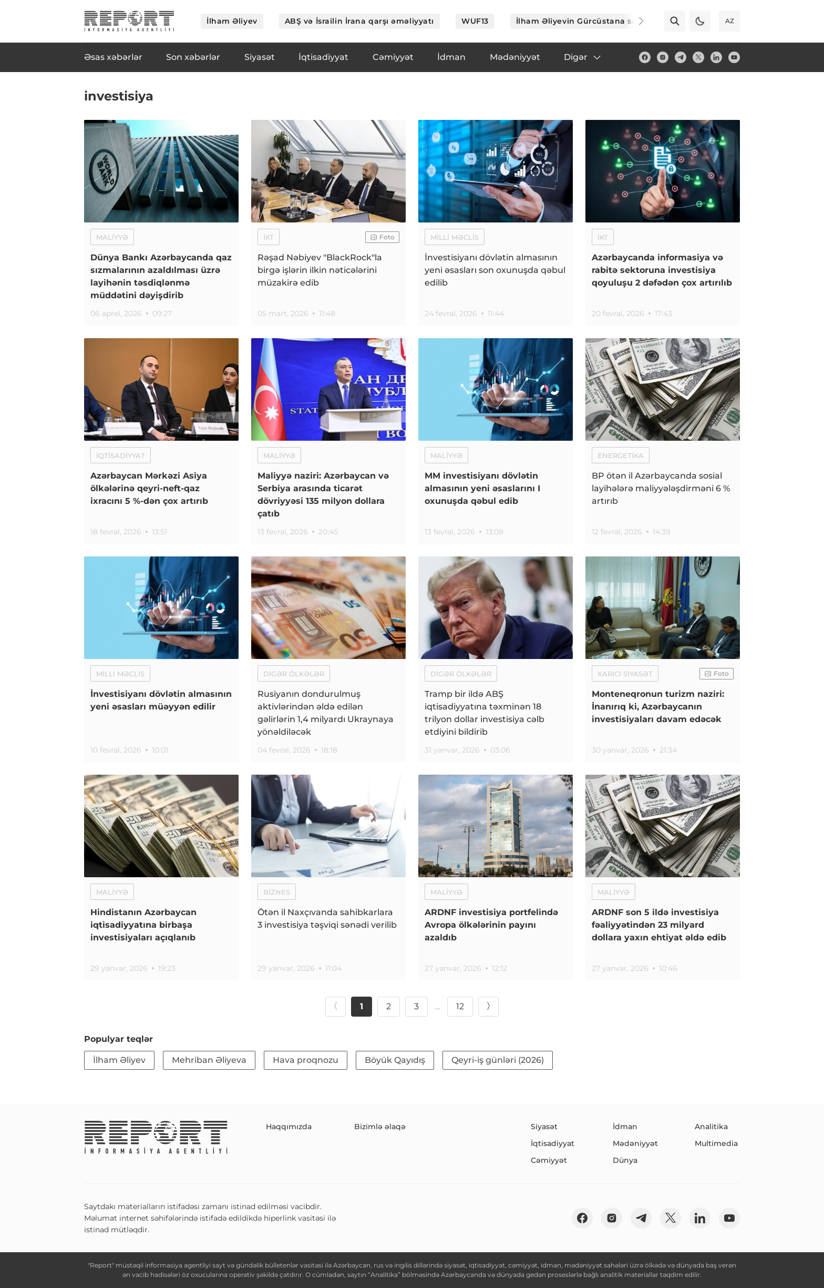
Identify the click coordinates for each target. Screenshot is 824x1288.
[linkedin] (716, 57)
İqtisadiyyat (552, 1143)
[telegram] (680, 57)
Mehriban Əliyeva (209, 1060)
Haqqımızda (289, 1126)
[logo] (129, 21)
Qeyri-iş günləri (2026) (497, 1060)
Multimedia (716, 1143)
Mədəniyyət (635, 1143)
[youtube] (734, 57)
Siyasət (544, 1126)
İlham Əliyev (232, 21)
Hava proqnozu (305, 1060)
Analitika (711, 1126)
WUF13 (475, 21)
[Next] (633, 21)
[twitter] (698, 57)
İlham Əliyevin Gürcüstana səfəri (583, 21)
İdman (625, 1126)
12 (460, 1006)
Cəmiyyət (549, 1160)
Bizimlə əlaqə (380, 1126)
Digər (583, 57)
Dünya (625, 1160)
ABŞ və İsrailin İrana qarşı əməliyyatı (359, 21)
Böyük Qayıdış (395, 1060)
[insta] (662, 57)
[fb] (645, 57)
